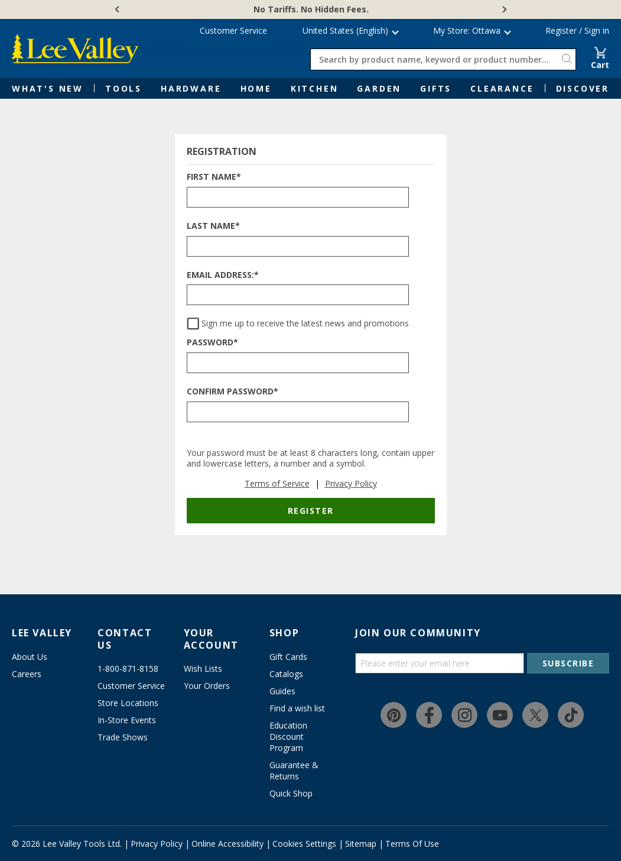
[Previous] (118, 9)
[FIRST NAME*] (298, 197)
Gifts (435, 88)
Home (256, 88)
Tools (123, 88)
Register (561, 30)
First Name (214, 177)
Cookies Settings (304, 843)
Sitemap (360, 843)
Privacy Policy (351, 483)
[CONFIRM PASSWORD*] (298, 412)
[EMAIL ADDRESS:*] (298, 294)
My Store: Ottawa (466, 30)
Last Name (213, 226)
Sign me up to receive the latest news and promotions (305, 324)
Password (212, 343)
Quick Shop (291, 793)
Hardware (191, 88)
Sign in (596, 30)
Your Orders (207, 685)
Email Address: (223, 275)
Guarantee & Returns (293, 770)
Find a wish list (297, 708)
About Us (29, 656)
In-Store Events (126, 720)
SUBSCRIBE (568, 663)
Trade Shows (122, 737)
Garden (379, 88)
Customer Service (233, 30)
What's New (47, 88)
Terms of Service (277, 483)
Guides (282, 691)
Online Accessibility (227, 843)
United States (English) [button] (345, 30)
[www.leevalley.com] (75, 48)
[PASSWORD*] (298, 362)
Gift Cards (288, 656)
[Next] (503, 9)
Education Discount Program (288, 736)
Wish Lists (203, 668)
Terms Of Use (412, 843)
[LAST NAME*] (298, 246)
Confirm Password (232, 392)
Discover (582, 88)
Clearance (502, 88)
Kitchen (315, 88)
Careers (26, 673)
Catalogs (286, 673)
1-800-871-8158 (127, 668)
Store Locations (127, 702)
